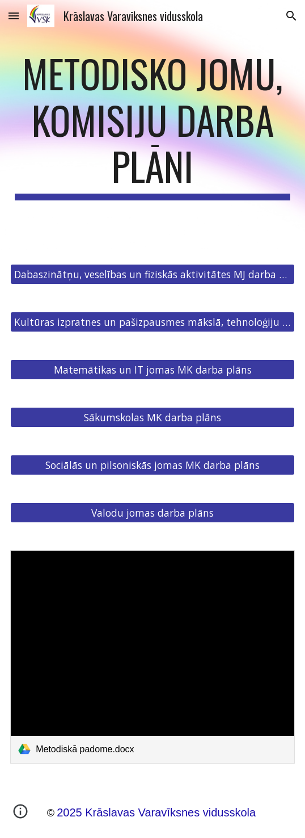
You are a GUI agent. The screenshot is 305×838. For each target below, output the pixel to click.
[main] (152, 125)
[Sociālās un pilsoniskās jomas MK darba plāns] (152, 465)
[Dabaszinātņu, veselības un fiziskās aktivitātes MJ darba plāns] (152, 274)
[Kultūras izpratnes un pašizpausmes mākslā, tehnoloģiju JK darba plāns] (152, 321)
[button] (13, 15)
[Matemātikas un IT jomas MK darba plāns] (152, 369)
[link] (152, 657)
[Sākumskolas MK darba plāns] (152, 417)
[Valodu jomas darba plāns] (152, 512)
